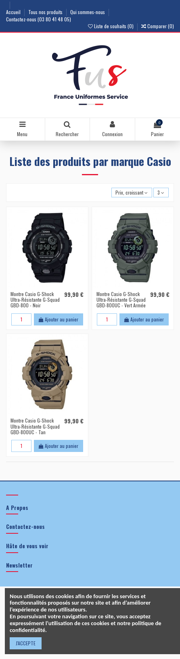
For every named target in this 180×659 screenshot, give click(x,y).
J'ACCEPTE (26, 643)
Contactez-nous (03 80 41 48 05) (38, 19)
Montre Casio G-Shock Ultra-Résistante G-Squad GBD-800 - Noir (35, 299)
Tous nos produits (46, 11)
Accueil (14, 11)
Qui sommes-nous (88, 11)
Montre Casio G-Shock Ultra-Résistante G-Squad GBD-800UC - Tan (35, 426)
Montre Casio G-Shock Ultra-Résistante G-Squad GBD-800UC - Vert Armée (121, 299)
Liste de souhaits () (111, 26)
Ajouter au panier (58, 319)
